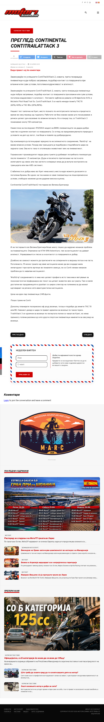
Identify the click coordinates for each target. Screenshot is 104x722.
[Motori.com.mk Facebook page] (82, 2)
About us (88, 709)
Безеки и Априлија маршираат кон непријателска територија (49, 562)
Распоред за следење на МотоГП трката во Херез (29, 538)
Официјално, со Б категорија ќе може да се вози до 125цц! (34, 658)
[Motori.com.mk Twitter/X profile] (85, 2)
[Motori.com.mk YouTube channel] (90, 2)
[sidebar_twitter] (3, 361)
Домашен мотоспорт (30, 548)
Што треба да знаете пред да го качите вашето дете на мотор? (49, 673)
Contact (96, 709)
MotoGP (8, 535)
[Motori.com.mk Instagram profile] (87, 2)
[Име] (31, 358)
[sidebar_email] (3, 372)
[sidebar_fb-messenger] (3, 355)
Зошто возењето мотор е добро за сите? (39, 686)
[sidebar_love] (3, 366)
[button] (98, 13)
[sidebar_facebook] (3, 350)
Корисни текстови (22, 31)
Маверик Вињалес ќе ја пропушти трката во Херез (44, 575)
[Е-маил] (31, 364)
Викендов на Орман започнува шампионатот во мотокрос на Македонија (54, 550)
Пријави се (24, 375)
